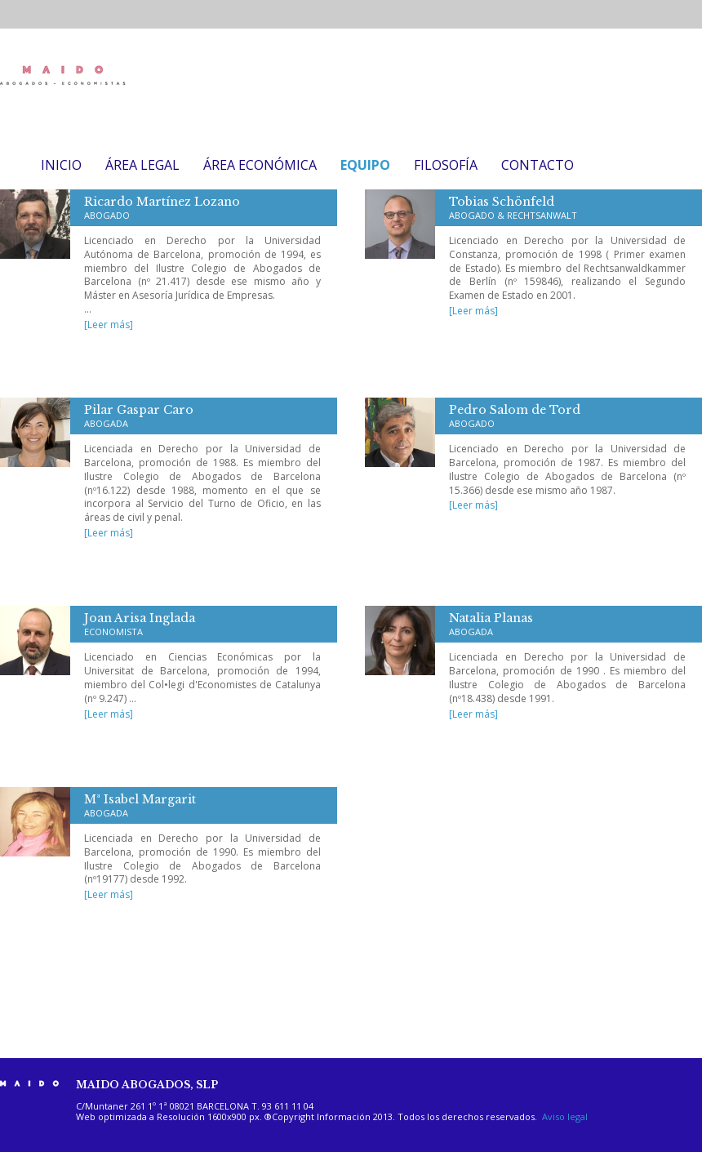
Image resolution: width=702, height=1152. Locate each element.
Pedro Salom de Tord (514, 416)
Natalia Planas (491, 624)
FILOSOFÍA (446, 165)
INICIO (61, 165)
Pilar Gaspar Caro (138, 416)
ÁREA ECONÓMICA (260, 165)
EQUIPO (365, 165)
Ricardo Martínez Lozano (162, 207)
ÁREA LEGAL (142, 165)
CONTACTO (537, 165)
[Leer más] (108, 324)
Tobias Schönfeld (513, 207)
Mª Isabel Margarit (140, 805)
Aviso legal (565, 1116)
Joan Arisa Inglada (139, 624)
